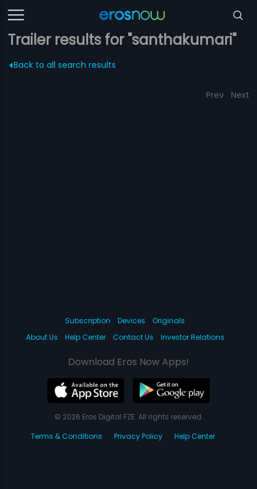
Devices (131, 321)
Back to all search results (62, 65)
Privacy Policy (138, 436)
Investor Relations (193, 337)
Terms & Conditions (66, 436)
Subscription (87, 321)
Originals (168, 321)
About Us (42, 337)
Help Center (85, 337)
